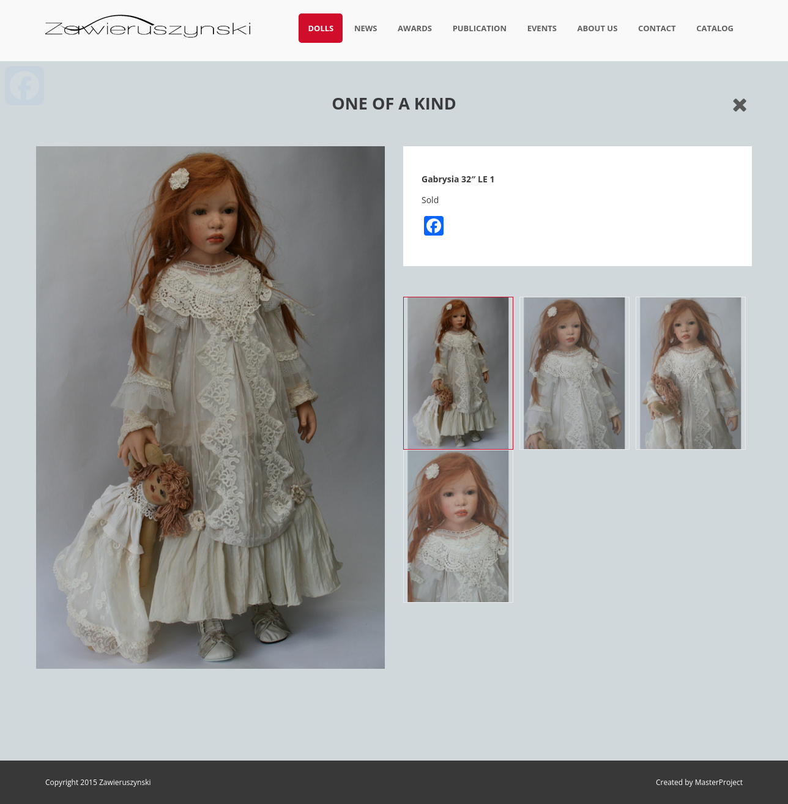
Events (542, 28)
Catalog (715, 28)
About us (598, 28)
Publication (480, 28)
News (365, 28)
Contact (657, 28)
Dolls (320, 28)
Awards (415, 28)
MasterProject (719, 782)
